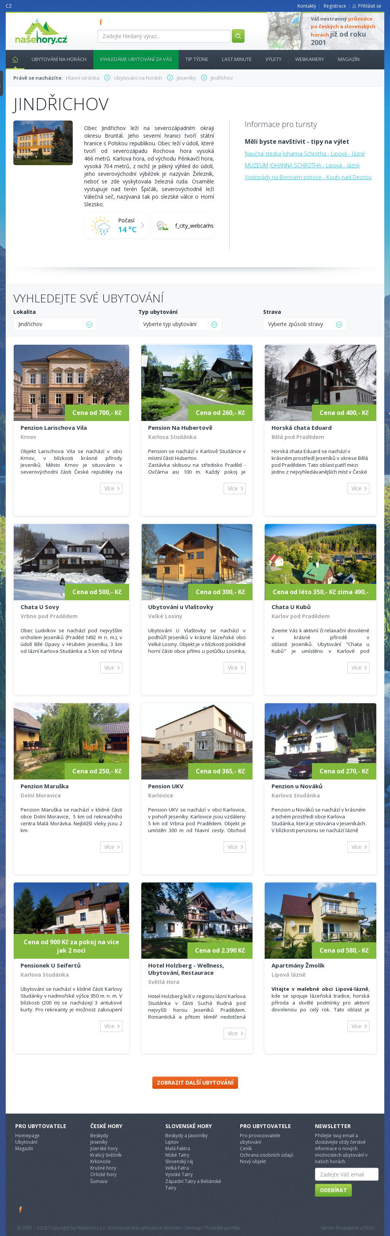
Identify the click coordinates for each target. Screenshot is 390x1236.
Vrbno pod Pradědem (49, 616)
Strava (272, 311)
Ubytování (26, 1142)
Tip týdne (196, 59)
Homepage (27, 1135)
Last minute (237, 59)
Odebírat (333, 1190)
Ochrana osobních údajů (266, 1155)
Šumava (98, 1181)
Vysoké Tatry (179, 1174)
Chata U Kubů (291, 607)
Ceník (246, 1148)
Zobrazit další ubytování (195, 1082)
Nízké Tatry (177, 1155)
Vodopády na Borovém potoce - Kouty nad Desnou (308, 177)
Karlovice (160, 795)
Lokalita (24, 311)
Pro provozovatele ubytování (260, 1138)
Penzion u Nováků (297, 786)
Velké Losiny (165, 616)
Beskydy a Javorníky (186, 1135)
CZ (9, 6)
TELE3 (369, 1228)
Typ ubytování (157, 311)
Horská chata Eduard (302, 427)
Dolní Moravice (41, 795)
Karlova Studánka (172, 436)
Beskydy (99, 1135)
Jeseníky (98, 1142)
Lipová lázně (288, 974)
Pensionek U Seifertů (51, 965)
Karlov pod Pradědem (301, 616)
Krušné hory (103, 1168)
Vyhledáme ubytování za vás (136, 59)
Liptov (172, 1142)
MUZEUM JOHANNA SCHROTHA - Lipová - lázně (302, 165)
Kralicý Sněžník (105, 1155)
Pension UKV (166, 786)
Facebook (21, 1209)
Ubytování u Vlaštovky (180, 607)
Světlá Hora (163, 981)
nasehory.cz (27, 18)
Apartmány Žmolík (298, 965)
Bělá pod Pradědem (298, 436)
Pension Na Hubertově (180, 427)
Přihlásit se (369, 6)
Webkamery (309, 59)
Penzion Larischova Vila (54, 427)
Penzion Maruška (45, 786)
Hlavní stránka (12, 59)
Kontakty (306, 6)
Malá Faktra (177, 1148)
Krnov (28, 436)
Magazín (349, 59)
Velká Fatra (177, 1168)
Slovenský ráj (179, 1161)
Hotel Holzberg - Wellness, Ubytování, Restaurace (186, 968)
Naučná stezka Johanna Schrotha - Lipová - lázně (305, 153)
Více (109, 488)
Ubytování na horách (59, 59)
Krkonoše (100, 1161)
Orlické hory (103, 1174)
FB (102, 22)
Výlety (273, 59)
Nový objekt (253, 1161)
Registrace (335, 6)
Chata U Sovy (40, 607)
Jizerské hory (104, 1148)
